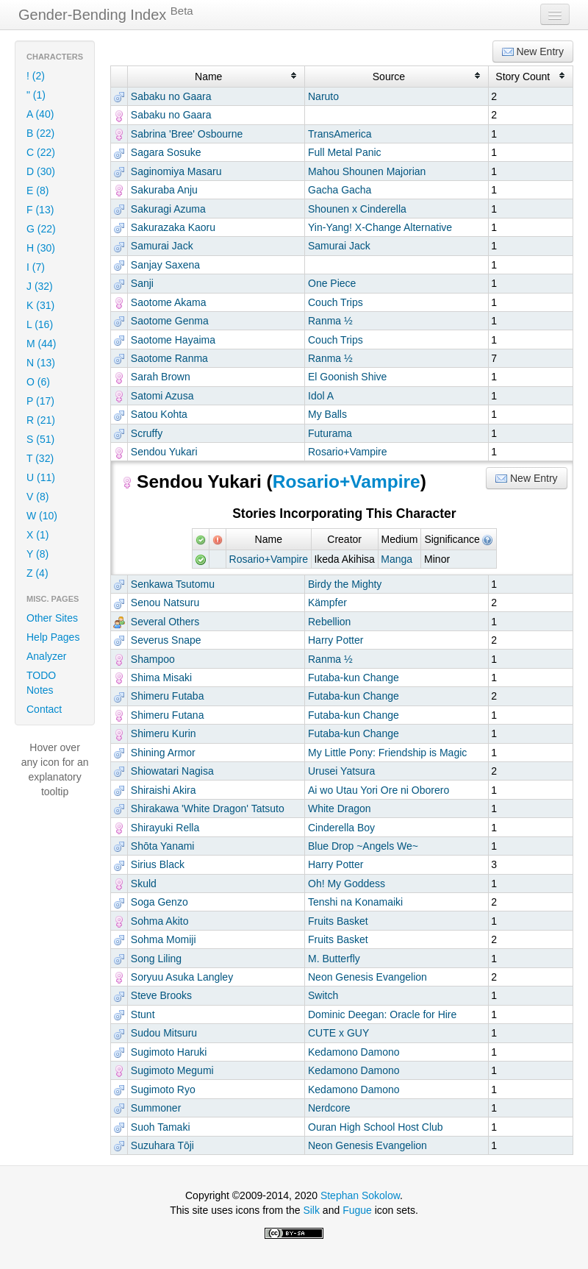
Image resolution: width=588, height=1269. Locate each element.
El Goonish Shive (347, 377)
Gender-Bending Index (105, 14)
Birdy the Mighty (344, 584)
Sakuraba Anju (164, 190)
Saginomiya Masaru (176, 171)
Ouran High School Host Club (375, 1127)
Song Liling (156, 958)
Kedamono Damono (354, 1052)
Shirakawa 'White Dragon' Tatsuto (207, 808)
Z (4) (37, 573)
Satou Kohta (159, 414)
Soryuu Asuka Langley (182, 977)
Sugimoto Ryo (163, 1089)
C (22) (40, 152)
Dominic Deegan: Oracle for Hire (382, 1014)
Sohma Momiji (163, 939)
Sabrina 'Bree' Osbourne (187, 134)
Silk (311, 1210)
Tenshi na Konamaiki (355, 902)
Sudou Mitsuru (164, 1033)
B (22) (40, 133)
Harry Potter (335, 640)
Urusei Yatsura (341, 771)
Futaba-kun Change (353, 677)
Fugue (357, 1210)
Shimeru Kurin (163, 733)
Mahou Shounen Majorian (367, 171)
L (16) (39, 324)
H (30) (40, 248)
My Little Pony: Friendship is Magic (387, 752)
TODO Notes (41, 682)
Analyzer (46, 656)
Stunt (143, 1014)
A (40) (40, 114)
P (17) (40, 401)
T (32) (40, 458)
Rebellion (329, 622)
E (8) (37, 190)
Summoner (156, 1108)
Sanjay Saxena (165, 265)
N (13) (40, 363)
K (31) (40, 305)
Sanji (142, 283)
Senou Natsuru (165, 602)
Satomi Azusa (162, 396)
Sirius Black (157, 864)
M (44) (41, 343)
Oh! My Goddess (346, 883)
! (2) (35, 76)
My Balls (327, 414)
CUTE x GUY (338, 1033)
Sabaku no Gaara (171, 96)
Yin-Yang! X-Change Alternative (380, 227)
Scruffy (146, 433)
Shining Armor (163, 752)
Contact (44, 709)
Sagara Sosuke (166, 152)
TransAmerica (340, 134)
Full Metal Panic (344, 152)
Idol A (321, 396)
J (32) (39, 286)
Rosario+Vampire (347, 452)
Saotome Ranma (169, 358)
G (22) (41, 229)
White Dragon (339, 808)
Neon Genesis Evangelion (367, 977)
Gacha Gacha (339, 190)
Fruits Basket (338, 921)
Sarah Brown (160, 377)
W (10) (41, 516)
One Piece (332, 283)
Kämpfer (327, 602)
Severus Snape (166, 640)
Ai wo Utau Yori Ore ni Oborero (378, 790)
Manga (396, 559)
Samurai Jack (162, 246)
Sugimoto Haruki (169, 1052)
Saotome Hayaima (173, 340)
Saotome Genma (170, 321)
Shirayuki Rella (165, 827)
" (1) (36, 95)
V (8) (37, 496)
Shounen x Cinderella (357, 209)
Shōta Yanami (163, 846)
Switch (323, 995)
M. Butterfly (334, 958)
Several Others (165, 622)
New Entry (533, 52)
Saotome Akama (169, 302)
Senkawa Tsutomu (173, 584)
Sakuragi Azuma (168, 209)
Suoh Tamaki (160, 1127)
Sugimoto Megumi (172, 1070)
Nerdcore (329, 1108)
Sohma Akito (160, 921)
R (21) (40, 420)
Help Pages (52, 637)
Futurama (330, 433)
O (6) (38, 382)
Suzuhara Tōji (162, 1145)
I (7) (35, 267)
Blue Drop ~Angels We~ (363, 846)
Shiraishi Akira (163, 790)
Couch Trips (335, 302)
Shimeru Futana (167, 715)
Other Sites (52, 618)
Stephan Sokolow (360, 1195)
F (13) (40, 210)
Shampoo (153, 659)
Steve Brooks (161, 995)
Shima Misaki (161, 677)
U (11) (40, 477)
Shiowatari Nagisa (172, 771)
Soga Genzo (159, 902)
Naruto (323, 96)
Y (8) (37, 554)
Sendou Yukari (164, 452)
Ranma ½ (330, 321)
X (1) (37, 535)
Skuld (144, 883)
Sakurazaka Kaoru (173, 227)
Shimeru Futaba (167, 696)
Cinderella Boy (341, 827)
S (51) (40, 439)
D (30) (40, 171)
